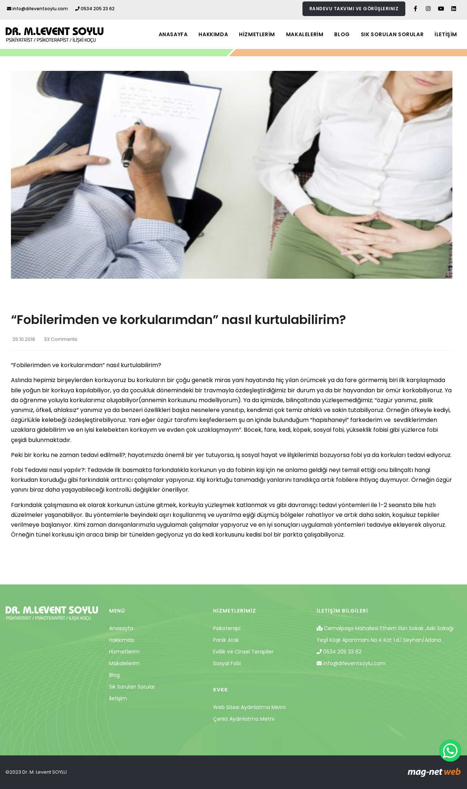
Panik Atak (226, 640)
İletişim (118, 698)
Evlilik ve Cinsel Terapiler (243, 651)
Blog (114, 675)
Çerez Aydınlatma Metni (243, 719)
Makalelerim (124, 663)
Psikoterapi (226, 628)
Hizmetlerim (124, 651)
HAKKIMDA (213, 34)
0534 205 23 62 (95, 8)
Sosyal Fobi (227, 663)
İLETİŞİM (446, 34)
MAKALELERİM (305, 34)
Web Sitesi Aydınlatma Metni (249, 707)
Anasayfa (121, 628)
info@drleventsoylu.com (37, 8)
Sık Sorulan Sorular (132, 686)
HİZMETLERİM (257, 34)
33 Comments (60, 339)
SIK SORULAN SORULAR (392, 34)
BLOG (342, 34)
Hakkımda (121, 640)
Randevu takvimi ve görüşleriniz (354, 8)
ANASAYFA (173, 34)
